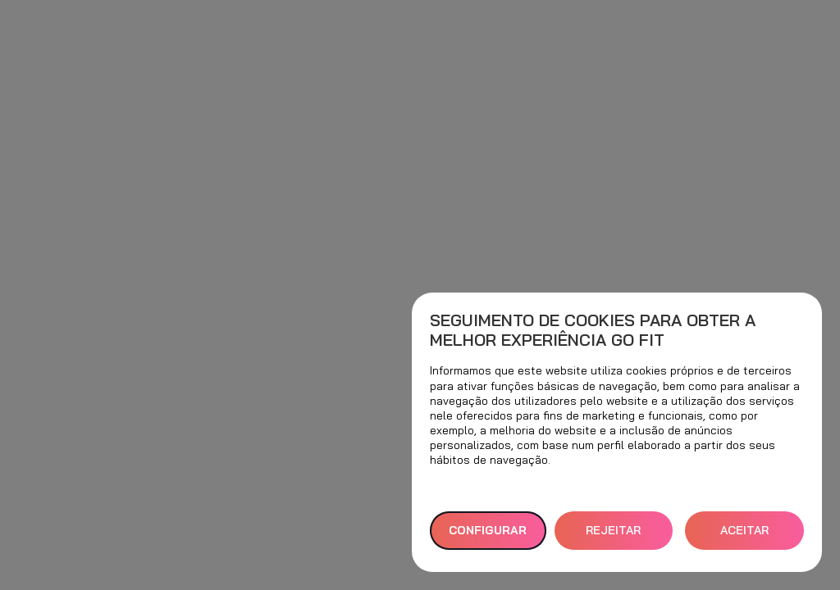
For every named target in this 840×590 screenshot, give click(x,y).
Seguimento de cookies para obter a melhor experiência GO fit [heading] (593, 330)
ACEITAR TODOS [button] (744, 536)
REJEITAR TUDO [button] (613, 536)
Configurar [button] (488, 530)
